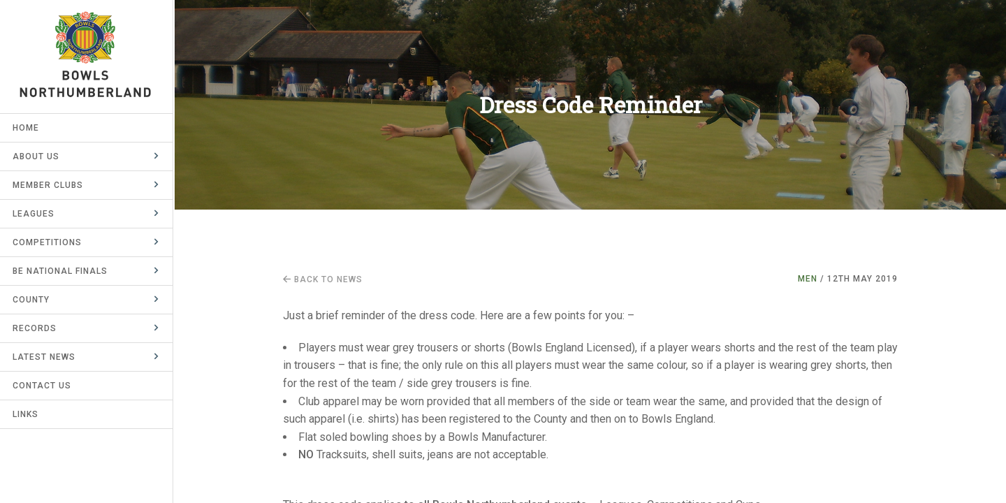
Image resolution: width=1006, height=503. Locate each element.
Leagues (35, 214)
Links (27, 414)
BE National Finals (61, 271)
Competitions (48, 242)
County (32, 300)
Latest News (45, 357)
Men (807, 279)
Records (36, 328)
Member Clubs (49, 185)
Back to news (323, 279)
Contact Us (43, 386)
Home (27, 128)
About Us (37, 156)
